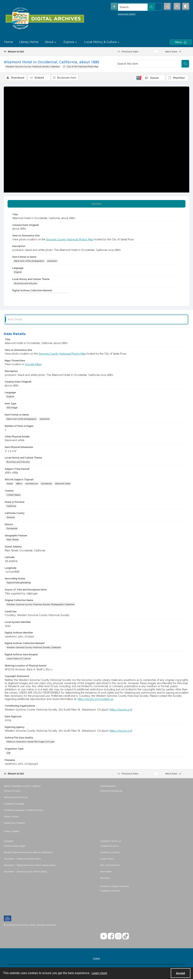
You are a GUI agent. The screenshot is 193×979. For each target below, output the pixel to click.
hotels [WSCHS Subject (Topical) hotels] (10, 484)
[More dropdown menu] (180, 42)
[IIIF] (139, 77)
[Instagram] (118, 936)
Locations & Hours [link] (109, 846)
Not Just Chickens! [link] (110, 865)
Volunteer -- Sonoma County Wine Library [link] (25, 871)
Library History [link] (11, 816)
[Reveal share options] (166, 6)
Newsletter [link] (106, 871)
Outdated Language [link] (14, 804)
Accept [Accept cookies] (180, 973)
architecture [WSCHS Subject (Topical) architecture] (31, 484)
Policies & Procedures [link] (111, 791)
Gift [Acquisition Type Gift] (8, 753)
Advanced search (119, 13)
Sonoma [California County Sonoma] (11, 517)
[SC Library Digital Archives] (45, 18)
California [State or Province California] (11, 506)
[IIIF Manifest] (177, 77)
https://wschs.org (121, 709)
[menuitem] (50, 791)
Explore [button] (71, 42)
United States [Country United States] (14, 495)
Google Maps (33, 364)
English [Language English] (18, 272)
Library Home (28, 42)
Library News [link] (107, 859)
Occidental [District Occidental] (12, 528)
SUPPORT (9, 841)
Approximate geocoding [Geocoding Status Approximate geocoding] (19, 583)
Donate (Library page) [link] (14, 846)
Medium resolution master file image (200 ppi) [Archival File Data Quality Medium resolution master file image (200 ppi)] (30, 742)
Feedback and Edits (110, 891)
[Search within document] (185, 63)
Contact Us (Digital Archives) (114, 886)
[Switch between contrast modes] (185, 6)
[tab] (96, 204)
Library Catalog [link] (11, 831)
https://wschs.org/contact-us (95, 699)
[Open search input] (157, 6)
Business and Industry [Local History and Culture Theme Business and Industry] (25, 283)
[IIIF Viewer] (154, 77)
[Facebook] (111, 936)
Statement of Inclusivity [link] (16, 797)
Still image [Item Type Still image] (12, 408)
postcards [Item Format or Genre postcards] (52, 261)
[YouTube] (103, 936)
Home (8, 42)
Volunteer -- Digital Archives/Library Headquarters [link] (30, 865)
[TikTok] (125, 936)
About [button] (51, 42)
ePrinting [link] (105, 878)
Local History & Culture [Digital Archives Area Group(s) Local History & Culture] (18, 659)
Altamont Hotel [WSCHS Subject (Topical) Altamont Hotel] (62, 484)
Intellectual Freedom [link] (14, 823)
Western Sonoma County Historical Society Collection (33, 66)
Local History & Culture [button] (102, 42)
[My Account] (176, 6)
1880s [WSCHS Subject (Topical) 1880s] (19, 484)
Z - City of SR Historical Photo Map (80, 66)
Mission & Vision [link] (12, 791)
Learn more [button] (99, 973)
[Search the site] (128, 6)
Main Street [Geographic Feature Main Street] (12, 540)
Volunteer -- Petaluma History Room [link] (22, 859)
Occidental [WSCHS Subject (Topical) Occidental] (46, 484)
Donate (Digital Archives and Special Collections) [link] (28, 852)
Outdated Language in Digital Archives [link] (23, 810)
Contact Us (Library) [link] (110, 852)
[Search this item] (149, 63)
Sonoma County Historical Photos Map (69, 239)
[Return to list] (29, 51)
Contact (96, 958)
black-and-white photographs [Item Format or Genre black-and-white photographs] (29, 261)
